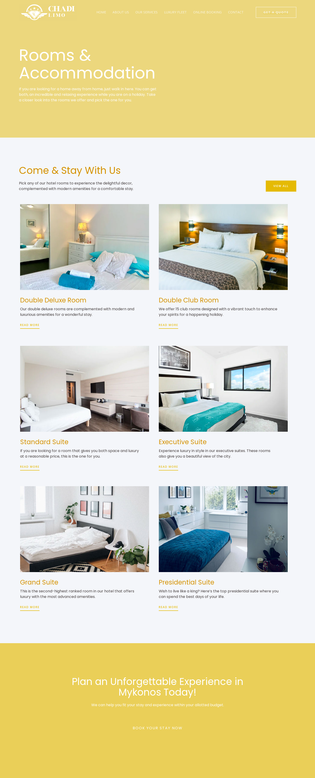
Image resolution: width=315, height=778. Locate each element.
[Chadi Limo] (48, 12)
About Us (121, 12)
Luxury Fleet (175, 12)
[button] (280, 186)
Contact (236, 12)
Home (101, 12)
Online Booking (207, 12)
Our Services (146, 12)
